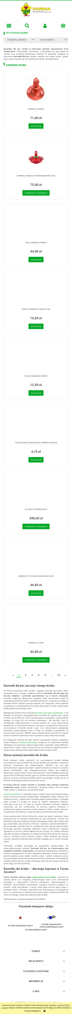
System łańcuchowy (12, 794)
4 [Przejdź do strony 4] (38, 675)
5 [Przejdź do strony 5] (45, 675)
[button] (9, 25)
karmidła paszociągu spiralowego (49, 713)
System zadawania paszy (20, 926)
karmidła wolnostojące (27, 742)
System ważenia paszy (36, 930)
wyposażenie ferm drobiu (44, 877)
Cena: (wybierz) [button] (47, 40)
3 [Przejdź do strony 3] (32, 675)
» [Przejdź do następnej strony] (65, 675)
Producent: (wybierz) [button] (16, 40)
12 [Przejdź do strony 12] (58, 675)
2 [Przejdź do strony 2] (25, 675)
